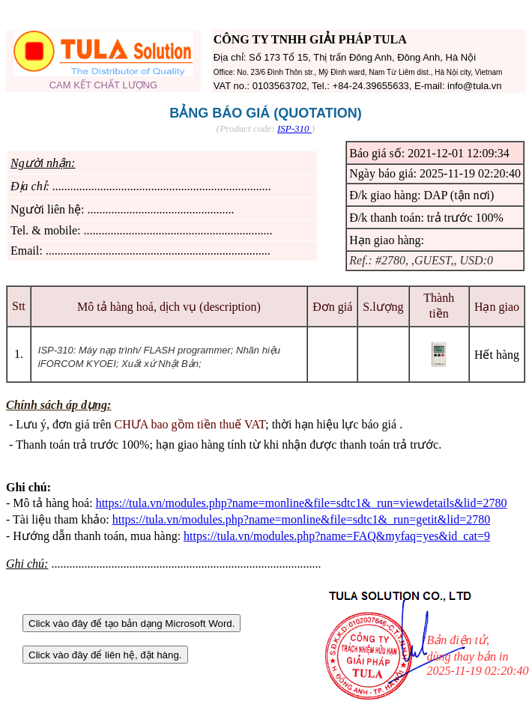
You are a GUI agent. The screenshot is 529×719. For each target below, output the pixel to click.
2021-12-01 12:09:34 (459, 153)
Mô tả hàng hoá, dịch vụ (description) (169, 306)
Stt (18, 306)
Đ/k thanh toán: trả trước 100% (426, 217)
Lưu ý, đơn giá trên (140, 424)
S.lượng (383, 306)
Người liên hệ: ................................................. (122, 209)
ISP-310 (294, 128)
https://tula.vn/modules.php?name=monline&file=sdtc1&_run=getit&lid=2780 (301, 519)
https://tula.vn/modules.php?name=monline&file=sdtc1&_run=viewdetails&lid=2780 (301, 503)
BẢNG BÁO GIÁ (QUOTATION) (265, 113)
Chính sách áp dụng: (58, 404)
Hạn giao (496, 306)
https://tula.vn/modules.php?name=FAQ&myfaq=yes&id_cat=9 (337, 536)
